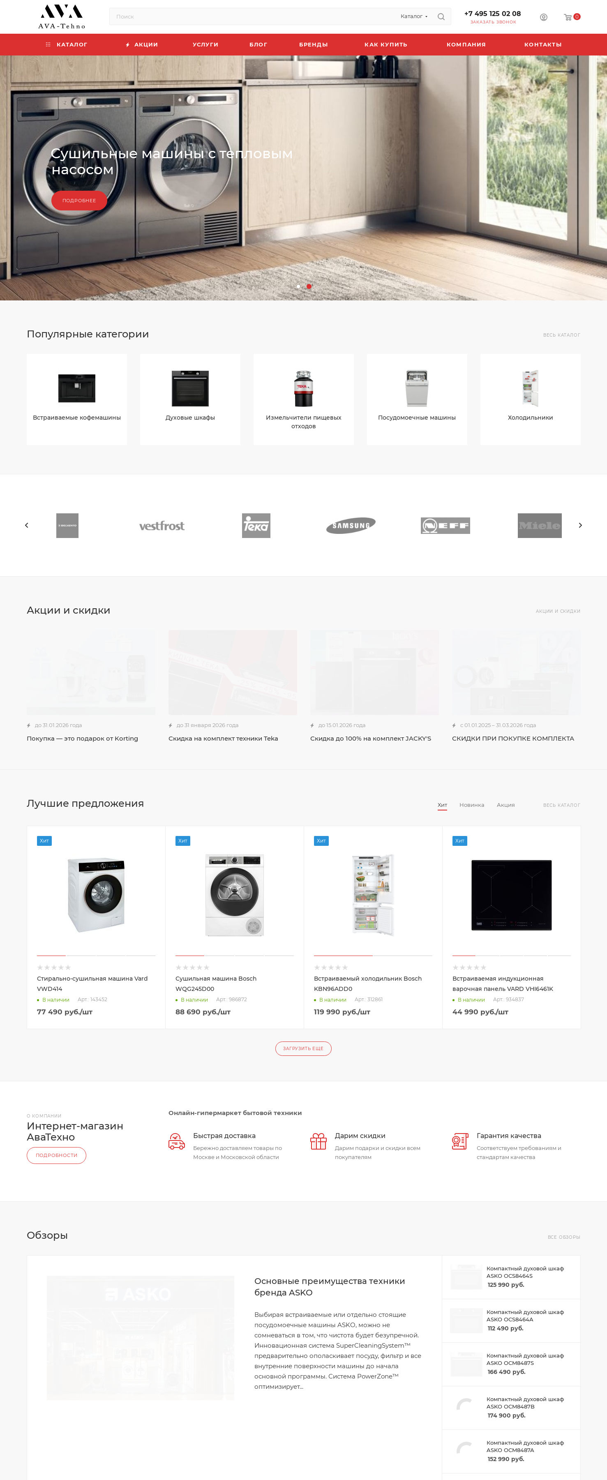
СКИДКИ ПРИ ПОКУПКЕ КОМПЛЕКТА (513, 738)
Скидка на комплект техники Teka (223, 738)
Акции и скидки (558, 611)
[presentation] (26, 525)
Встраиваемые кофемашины (77, 417)
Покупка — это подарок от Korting (82, 738)
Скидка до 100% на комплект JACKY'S (370, 738)
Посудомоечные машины (417, 417)
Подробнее (79, 200)
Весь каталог (562, 335)
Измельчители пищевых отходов (304, 422)
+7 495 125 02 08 (492, 14)
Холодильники (530, 417)
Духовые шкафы (190, 417)
